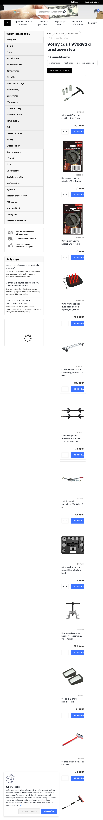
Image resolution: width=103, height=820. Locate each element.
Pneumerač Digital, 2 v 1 (85, 703)
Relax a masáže (14, 64)
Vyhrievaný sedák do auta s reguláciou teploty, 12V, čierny (86, 181)
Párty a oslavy (14, 102)
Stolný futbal (13, 58)
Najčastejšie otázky (60, 23)
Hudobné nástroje (15, 83)
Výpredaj (11, 189)
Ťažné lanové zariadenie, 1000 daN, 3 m (60, 312)
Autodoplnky (13, 89)
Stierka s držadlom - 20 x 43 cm (60, 444)
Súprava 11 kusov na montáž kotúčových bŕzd (85, 312)
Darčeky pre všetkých (17, 196)
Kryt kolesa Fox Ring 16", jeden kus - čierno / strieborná (86, 639)
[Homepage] (7, 23)
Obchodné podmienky (43, 23)
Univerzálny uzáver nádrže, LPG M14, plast (60, 181)
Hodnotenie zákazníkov (77, 23)
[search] (64, 11)
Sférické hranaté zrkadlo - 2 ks (83, 378)
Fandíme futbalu (15, 114)
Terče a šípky (13, 121)
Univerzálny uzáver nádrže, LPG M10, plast (86, 116)
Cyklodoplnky (13, 146)
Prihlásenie (75, 2)
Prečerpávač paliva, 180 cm (59, 574)
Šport (9, 164)
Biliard (10, 46)
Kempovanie (13, 71)
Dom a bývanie (14, 152)
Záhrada (11, 158)
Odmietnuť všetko (29, 811)
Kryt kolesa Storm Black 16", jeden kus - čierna (60, 639)
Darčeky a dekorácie (16, 220)
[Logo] (21, 12)
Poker (9, 52)
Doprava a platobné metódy (23, 23)
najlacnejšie (54, 63)
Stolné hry (11, 77)
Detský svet (12, 214)
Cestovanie (12, 96)
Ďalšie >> (84, 793)
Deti (9, 127)
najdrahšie (68, 63)
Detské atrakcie (14, 133)
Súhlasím (49, 811)
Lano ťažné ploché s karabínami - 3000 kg (60, 703)
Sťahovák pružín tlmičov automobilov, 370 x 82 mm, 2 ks (86, 247)
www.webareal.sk (61, 817)
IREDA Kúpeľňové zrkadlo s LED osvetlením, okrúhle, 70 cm (31, 333)
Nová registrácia (92, 2)
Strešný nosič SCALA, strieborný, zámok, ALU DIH (60, 247)
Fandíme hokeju (14, 108)
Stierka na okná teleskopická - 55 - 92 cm (86, 444)
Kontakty (92, 23)
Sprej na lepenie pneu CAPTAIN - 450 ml (86, 510)
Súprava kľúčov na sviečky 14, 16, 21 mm (59, 116)
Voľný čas (11, 39)
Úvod (49, 33)
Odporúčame (13, 171)
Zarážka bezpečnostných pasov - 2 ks (58, 510)
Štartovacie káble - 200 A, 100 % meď (72, 766)
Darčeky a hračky (15, 177)
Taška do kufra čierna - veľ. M (86, 574)
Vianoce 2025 (13, 208)
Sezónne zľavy (13, 183)
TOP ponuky (12, 202)
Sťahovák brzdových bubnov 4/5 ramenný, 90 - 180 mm (60, 378)
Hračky (10, 139)
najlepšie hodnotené (86, 63)
